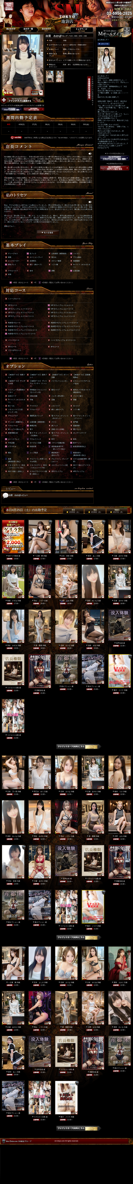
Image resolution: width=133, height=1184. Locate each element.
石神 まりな (65, 645)
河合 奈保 (12, 881)
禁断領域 (39, 690)
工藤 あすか (118, 556)
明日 (95, 511)
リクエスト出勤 (13, 688)
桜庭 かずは (12, 601)
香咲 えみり (118, 982)
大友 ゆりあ (92, 982)
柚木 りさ (119, 791)
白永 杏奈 (65, 556)
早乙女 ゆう (39, 791)
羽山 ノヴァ (39, 601)
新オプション (66, 686)
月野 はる (65, 601)
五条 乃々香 (12, 791)
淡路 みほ (92, 645)
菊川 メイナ (118, 690)
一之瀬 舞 (39, 556)
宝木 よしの (39, 982)
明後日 (117, 511)
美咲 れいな (92, 601)
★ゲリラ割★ (13, 556)
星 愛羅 (39, 645)
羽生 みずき (12, 645)
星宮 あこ (92, 556)
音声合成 (119, 643)
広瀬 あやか (118, 601)
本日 (73, 511)
